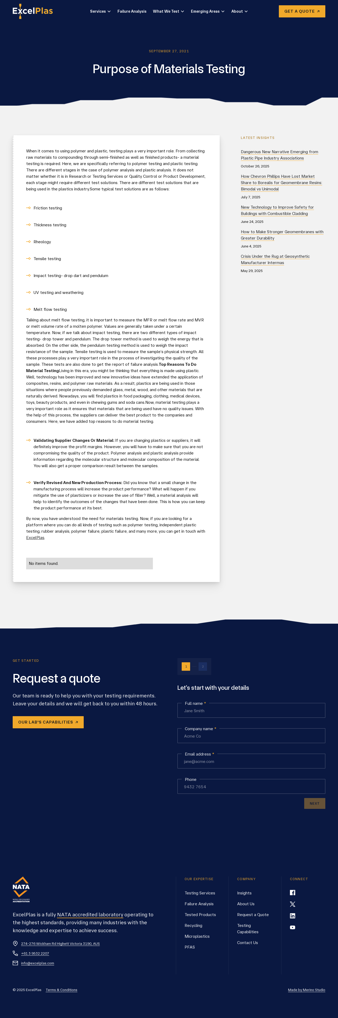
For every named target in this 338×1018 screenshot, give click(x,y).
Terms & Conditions (61, 990)
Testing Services (200, 892)
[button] (100, 11)
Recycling (193, 925)
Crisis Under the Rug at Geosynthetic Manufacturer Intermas (275, 259)
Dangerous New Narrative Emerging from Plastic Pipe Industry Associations (279, 155)
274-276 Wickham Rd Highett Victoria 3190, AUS (60, 943)
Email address (199, 754)
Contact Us (247, 942)
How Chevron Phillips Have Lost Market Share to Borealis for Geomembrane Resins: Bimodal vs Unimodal (281, 182)
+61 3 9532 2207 (35, 953)
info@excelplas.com (37, 963)
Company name (200, 728)
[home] (36, 11)
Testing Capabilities (248, 928)
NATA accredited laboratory (90, 915)
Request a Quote (253, 914)
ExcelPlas (35, 537)
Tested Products (200, 914)
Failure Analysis (132, 11)
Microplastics (197, 936)
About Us (246, 903)
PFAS (190, 947)
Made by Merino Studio (306, 990)
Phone (190, 779)
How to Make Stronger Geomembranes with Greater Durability (282, 235)
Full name (195, 703)
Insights (244, 892)
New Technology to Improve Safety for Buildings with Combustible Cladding (277, 210)
